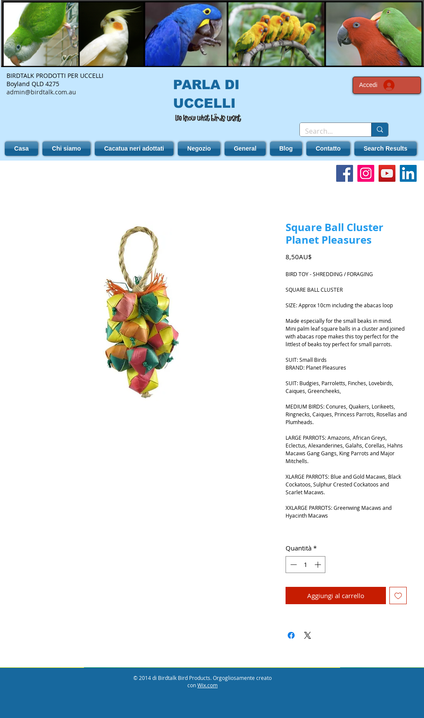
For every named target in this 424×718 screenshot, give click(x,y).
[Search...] (329, 131)
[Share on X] (307, 635)
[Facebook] (344, 173)
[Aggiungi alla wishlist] (398, 596)
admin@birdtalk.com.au (41, 92)
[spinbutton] (306, 565)
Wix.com (207, 685)
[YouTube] (387, 173)
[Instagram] (365, 173)
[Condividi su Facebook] (291, 635)
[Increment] (318, 565)
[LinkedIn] (408, 173)
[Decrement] (293, 565)
